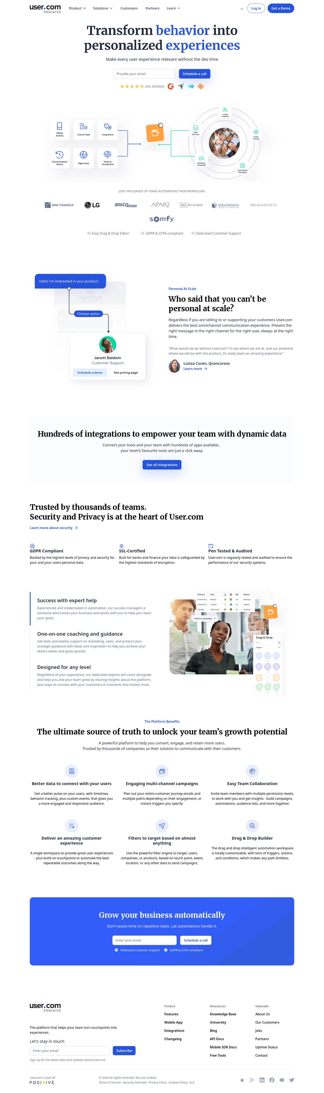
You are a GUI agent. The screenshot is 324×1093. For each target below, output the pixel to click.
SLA (191, 1082)
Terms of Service (110, 1082)
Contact (261, 1055)
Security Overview (135, 1082)
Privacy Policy (158, 1082)
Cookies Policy (178, 1082)
